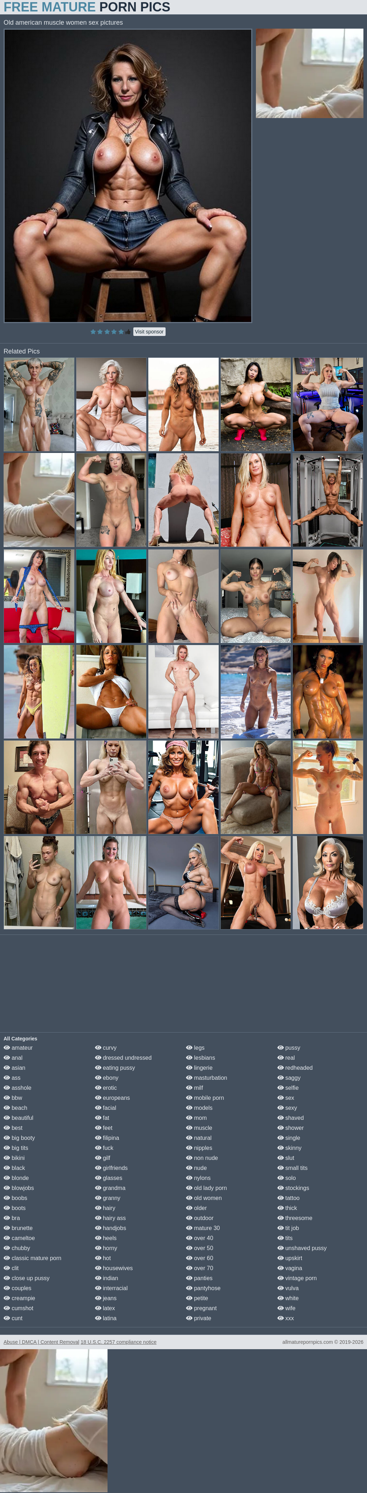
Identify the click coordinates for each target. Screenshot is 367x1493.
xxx (285, 1318)
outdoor (200, 1218)
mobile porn (205, 1098)
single (288, 1138)
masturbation (206, 1078)
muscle (199, 1128)
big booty (19, 1138)
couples (18, 1288)
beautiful (18, 1118)
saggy (289, 1078)
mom (196, 1118)
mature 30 (203, 1228)
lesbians (200, 1058)
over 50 (199, 1248)
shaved (290, 1118)
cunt (13, 1318)
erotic (106, 1088)
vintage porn (297, 1278)
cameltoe (19, 1238)
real (286, 1058)
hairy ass (110, 1218)
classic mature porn (32, 1258)
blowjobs (19, 1188)
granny (107, 1198)
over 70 (199, 1268)
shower (290, 1128)
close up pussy (26, 1278)
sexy (287, 1108)
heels (106, 1238)
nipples (199, 1148)
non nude (202, 1158)
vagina (289, 1268)
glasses (109, 1178)
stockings (293, 1188)
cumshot (18, 1308)
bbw (13, 1098)
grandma (110, 1188)
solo (286, 1178)
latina (106, 1318)
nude (196, 1168)
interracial (111, 1288)
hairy (105, 1208)
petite (197, 1298)
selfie (288, 1088)
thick (287, 1208)
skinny (289, 1148)
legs (195, 1048)
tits (285, 1238)
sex (285, 1098)
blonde (16, 1178)
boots (15, 1208)
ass (12, 1078)
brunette (18, 1228)
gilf (102, 1158)
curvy (106, 1048)
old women (204, 1198)
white (288, 1298)
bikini (14, 1158)
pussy (288, 1048)
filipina (107, 1138)
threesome (295, 1218)
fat (102, 1118)
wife (286, 1308)
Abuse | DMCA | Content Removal (41, 1342)
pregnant (201, 1308)
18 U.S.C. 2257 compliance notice (119, 1342)
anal (13, 1058)
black (14, 1168)
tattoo (288, 1198)
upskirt (289, 1258)
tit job (288, 1228)
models (199, 1108)
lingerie (199, 1068)
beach (15, 1108)
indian (106, 1278)
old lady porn (206, 1188)
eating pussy (115, 1068)
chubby (17, 1248)
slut (285, 1158)
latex (105, 1308)
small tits (292, 1168)
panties (199, 1278)
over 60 (199, 1258)
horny (106, 1248)
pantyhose (203, 1288)
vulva (288, 1288)
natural (198, 1138)
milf (194, 1088)
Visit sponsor (149, 332)
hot (103, 1258)
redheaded (295, 1068)
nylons (198, 1178)
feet (104, 1128)
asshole (18, 1088)
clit (11, 1268)
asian (14, 1068)
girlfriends (111, 1168)
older (196, 1208)
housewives (114, 1268)
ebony (107, 1078)
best (13, 1128)
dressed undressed (123, 1058)
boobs (15, 1198)
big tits (16, 1148)
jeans (106, 1298)
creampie (19, 1298)
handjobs (110, 1228)
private (198, 1318)
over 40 (199, 1238)
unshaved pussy (302, 1248)
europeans (112, 1098)
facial (105, 1108)
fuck (104, 1148)
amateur (18, 1048)
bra (12, 1218)
